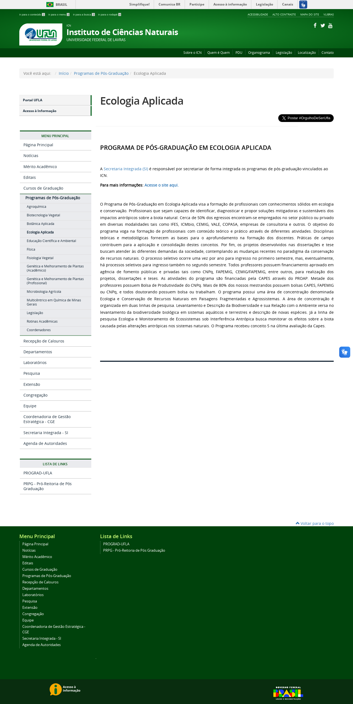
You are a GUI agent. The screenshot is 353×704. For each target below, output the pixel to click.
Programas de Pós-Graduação (101, 73)
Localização (307, 52)
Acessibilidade (258, 14)
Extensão (31, 384)
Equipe (29, 405)
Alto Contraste (284, 14)
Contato (328, 52)
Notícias (30, 155)
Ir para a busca (84, 14)
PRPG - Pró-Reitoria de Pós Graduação (47, 486)
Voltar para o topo (315, 523)
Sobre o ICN (192, 52)
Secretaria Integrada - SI (45, 432)
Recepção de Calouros (43, 341)
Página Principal (38, 144)
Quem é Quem (218, 52)
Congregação (35, 395)
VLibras (328, 14)
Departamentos (37, 351)
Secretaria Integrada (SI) (126, 168)
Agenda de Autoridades (45, 443)
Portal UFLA (32, 100)
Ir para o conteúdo (32, 14)
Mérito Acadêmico (40, 166)
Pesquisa (31, 373)
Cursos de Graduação (43, 188)
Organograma (259, 52)
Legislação (284, 52)
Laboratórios (35, 362)
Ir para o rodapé (109, 14)
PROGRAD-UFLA (37, 472)
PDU (239, 52)
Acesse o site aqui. (162, 185)
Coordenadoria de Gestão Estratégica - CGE (47, 419)
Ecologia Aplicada (141, 101)
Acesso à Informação (39, 110)
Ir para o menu (59, 14)
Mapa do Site (309, 14)
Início (64, 73)
